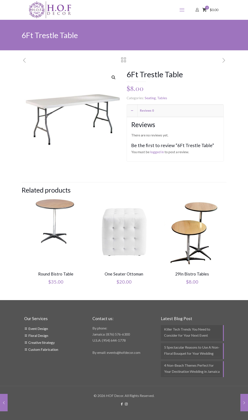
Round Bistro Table (55, 273)
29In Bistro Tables (192, 273)
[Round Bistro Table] (56, 221)
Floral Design (38, 335)
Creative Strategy (41, 342)
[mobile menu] (182, 9)
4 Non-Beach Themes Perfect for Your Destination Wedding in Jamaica (192, 368)
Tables (162, 98)
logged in (157, 152)
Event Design (38, 328)
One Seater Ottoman (124, 273)
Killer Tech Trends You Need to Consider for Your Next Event (187, 332)
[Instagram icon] (126, 404)
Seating (150, 98)
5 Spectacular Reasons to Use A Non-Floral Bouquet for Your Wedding (191, 350)
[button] (113, 77)
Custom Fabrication (43, 349)
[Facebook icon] (121, 404)
